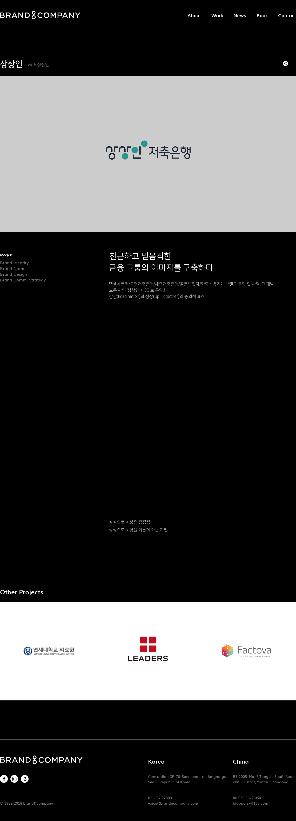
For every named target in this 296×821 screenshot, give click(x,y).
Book (262, 15)
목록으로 (293, 63)
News (239, 15)
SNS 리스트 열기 (285, 63)
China (241, 761)
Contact (287, 15)
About (194, 15)
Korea (156, 761)
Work (217, 15)
